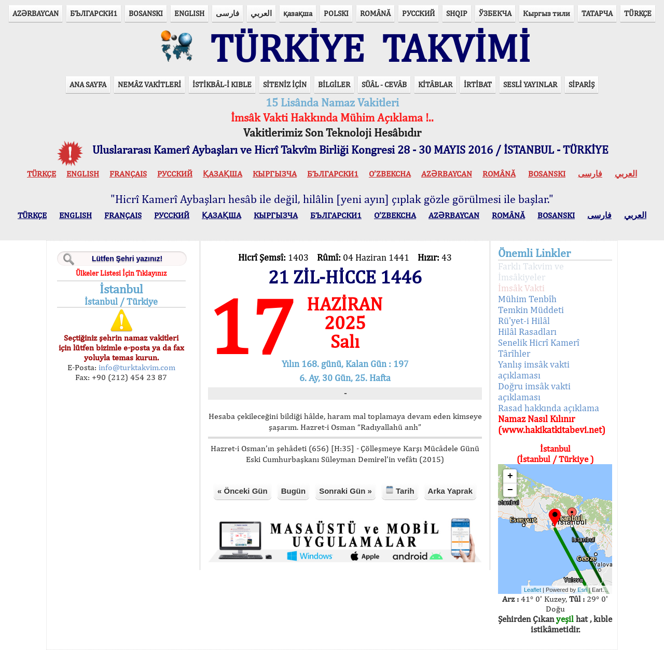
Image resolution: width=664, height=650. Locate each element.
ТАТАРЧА (597, 13)
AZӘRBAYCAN (35, 13)
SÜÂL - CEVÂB (384, 84)
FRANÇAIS (128, 174)
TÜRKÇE (638, 13)
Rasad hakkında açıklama (548, 407)
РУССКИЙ (418, 13)
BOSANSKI (146, 13)
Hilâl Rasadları (527, 331)
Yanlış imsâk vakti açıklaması (534, 370)
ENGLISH (189, 13)
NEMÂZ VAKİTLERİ (149, 84)
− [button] (510, 490)
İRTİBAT (478, 84)
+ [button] (510, 476)
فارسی (227, 13)
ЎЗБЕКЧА (495, 13)
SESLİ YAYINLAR (530, 84)
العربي (261, 13)
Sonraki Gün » (345, 490)
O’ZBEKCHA (390, 174)
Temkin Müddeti (531, 309)
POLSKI (336, 13)
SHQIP (456, 13)
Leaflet (532, 590)
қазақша (297, 13)
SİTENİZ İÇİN (285, 84)
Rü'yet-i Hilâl (524, 320)
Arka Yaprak (450, 490)
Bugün (293, 490)
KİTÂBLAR (435, 84)
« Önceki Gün (242, 490)
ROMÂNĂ (375, 13)
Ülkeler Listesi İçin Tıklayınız (121, 273)
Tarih (399, 490)
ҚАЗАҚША (222, 174)
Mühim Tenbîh (527, 298)
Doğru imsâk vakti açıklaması (534, 391)
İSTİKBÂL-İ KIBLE (222, 84)
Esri (582, 590)
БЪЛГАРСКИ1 (93, 13)
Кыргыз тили (546, 13)
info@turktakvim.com (135, 367)
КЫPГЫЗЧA (275, 174)
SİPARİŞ (581, 84)
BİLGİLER (334, 84)
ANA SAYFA (88, 84)
